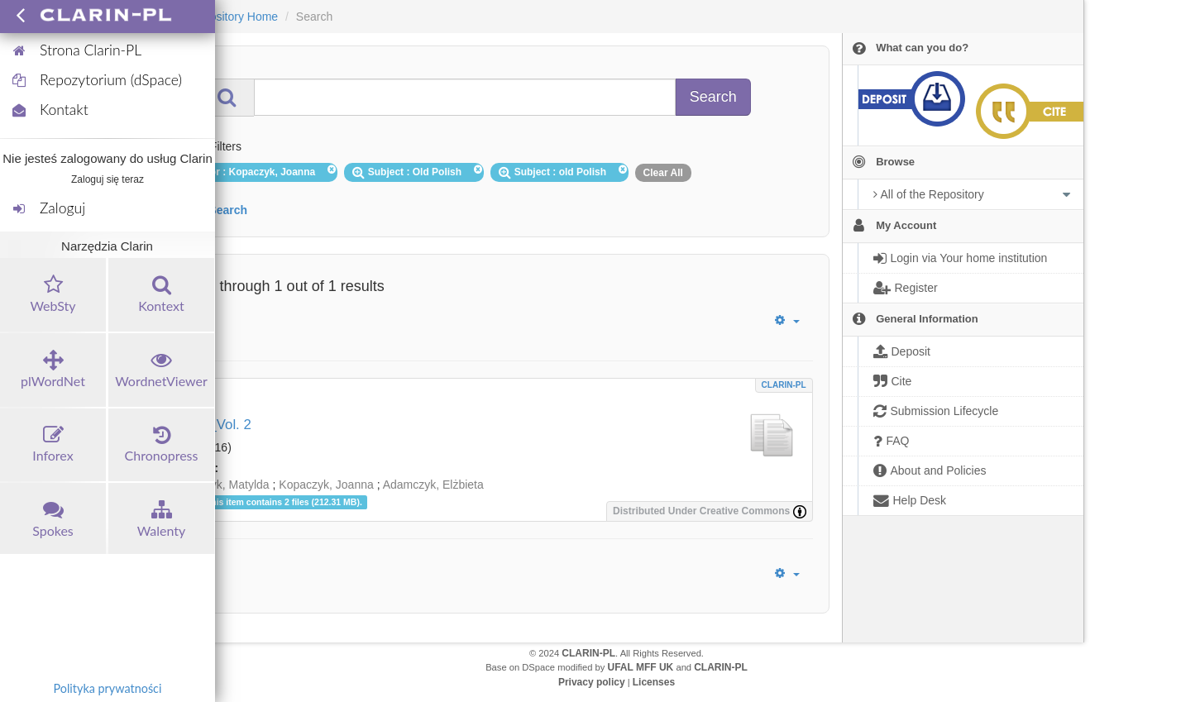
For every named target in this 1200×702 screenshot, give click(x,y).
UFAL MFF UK (641, 667)
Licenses (654, 682)
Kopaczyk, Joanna (326, 484)
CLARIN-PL (784, 384)
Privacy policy (591, 682)
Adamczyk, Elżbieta (433, 484)
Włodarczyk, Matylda (216, 484)
